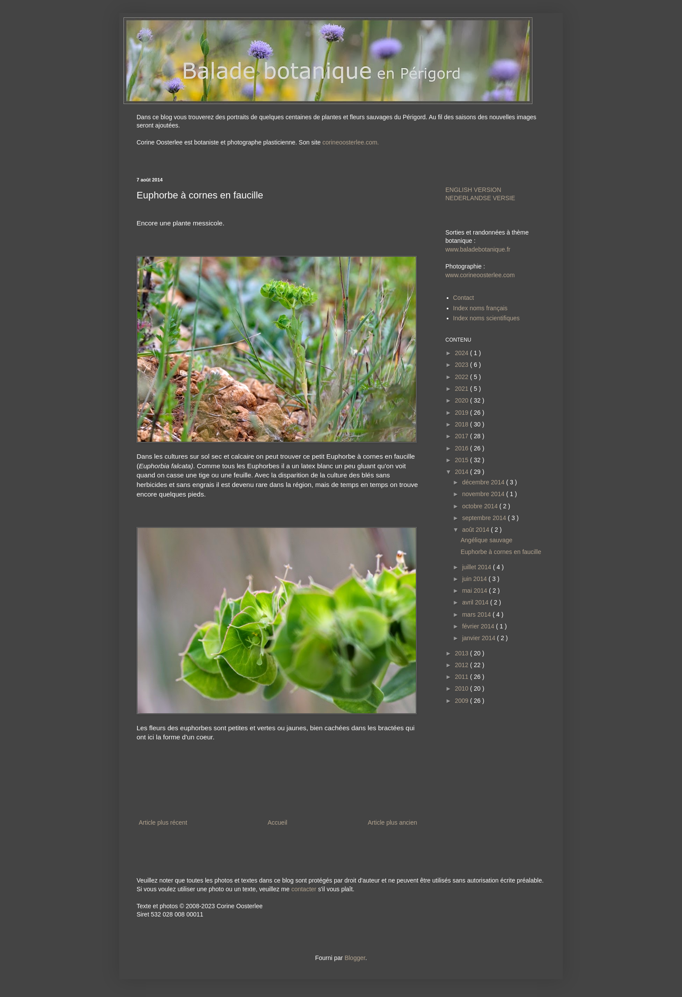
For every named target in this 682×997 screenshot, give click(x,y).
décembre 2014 (484, 482)
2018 (462, 424)
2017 (462, 436)
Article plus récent (163, 822)
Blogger (354, 957)
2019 (462, 412)
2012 (462, 664)
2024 (462, 352)
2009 (462, 700)
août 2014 (476, 529)
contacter (304, 889)
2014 (462, 471)
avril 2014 (476, 602)
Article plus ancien (392, 822)
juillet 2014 (477, 567)
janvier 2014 (479, 637)
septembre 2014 (485, 517)
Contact (463, 297)
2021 (462, 388)
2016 (462, 448)
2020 (462, 400)
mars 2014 (477, 614)
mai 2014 (475, 590)
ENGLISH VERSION (473, 189)
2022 (462, 376)
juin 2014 (475, 578)
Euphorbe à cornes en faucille (501, 551)
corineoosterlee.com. (350, 142)
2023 (462, 364)
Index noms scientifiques (486, 318)
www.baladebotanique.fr (477, 249)
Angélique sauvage (486, 540)
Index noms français (480, 308)
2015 (462, 460)
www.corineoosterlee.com (480, 275)
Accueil (277, 822)
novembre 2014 (484, 493)
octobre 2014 (480, 506)
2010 (462, 688)
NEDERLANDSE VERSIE (480, 198)
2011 (462, 676)
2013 (462, 653)
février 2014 (479, 626)
